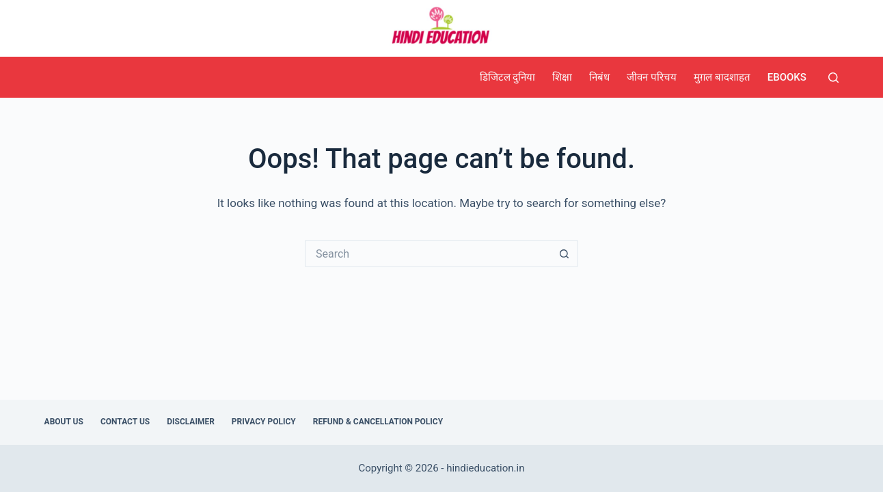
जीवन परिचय (652, 77)
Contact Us (125, 421)
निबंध (599, 77)
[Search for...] (428, 253)
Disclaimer (191, 421)
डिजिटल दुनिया (508, 77)
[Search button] (564, 253)
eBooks (786, 77)
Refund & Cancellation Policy (378, 421)
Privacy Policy (264, 421)
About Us (63, 421)
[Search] (833, 77)
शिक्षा (562, 77)
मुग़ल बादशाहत (722, 77)
